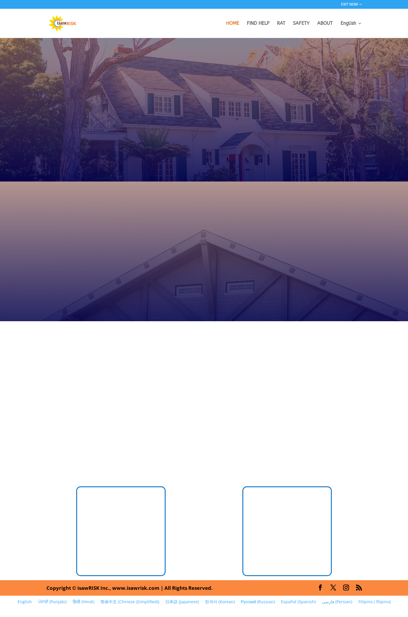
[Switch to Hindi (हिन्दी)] (83, 602)
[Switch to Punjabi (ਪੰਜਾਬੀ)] (52, 602)
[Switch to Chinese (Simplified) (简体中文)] (129, 602)
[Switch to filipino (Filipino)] (374, 602)
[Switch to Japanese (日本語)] (182, 602)
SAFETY (301, 23)
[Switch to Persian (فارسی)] (337, 602)
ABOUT (325, 23)
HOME (232, 23)
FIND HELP (258, 23)
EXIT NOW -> (351, 5)
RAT (281, 23)
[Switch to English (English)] (24, 602)
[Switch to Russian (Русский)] (258, 602)
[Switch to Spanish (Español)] (298, 602)
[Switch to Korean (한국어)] (220, 602)
